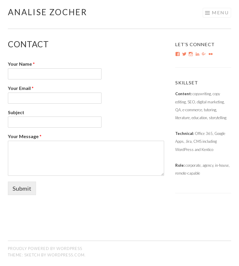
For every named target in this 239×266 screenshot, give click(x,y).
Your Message (25, 136)
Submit (22, 188)
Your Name (21, 64)
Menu (220, 12)
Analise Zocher (47, 12)
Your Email (21, 88)
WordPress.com (66, 255)
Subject (16, 112)
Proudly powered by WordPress (45, 248)
